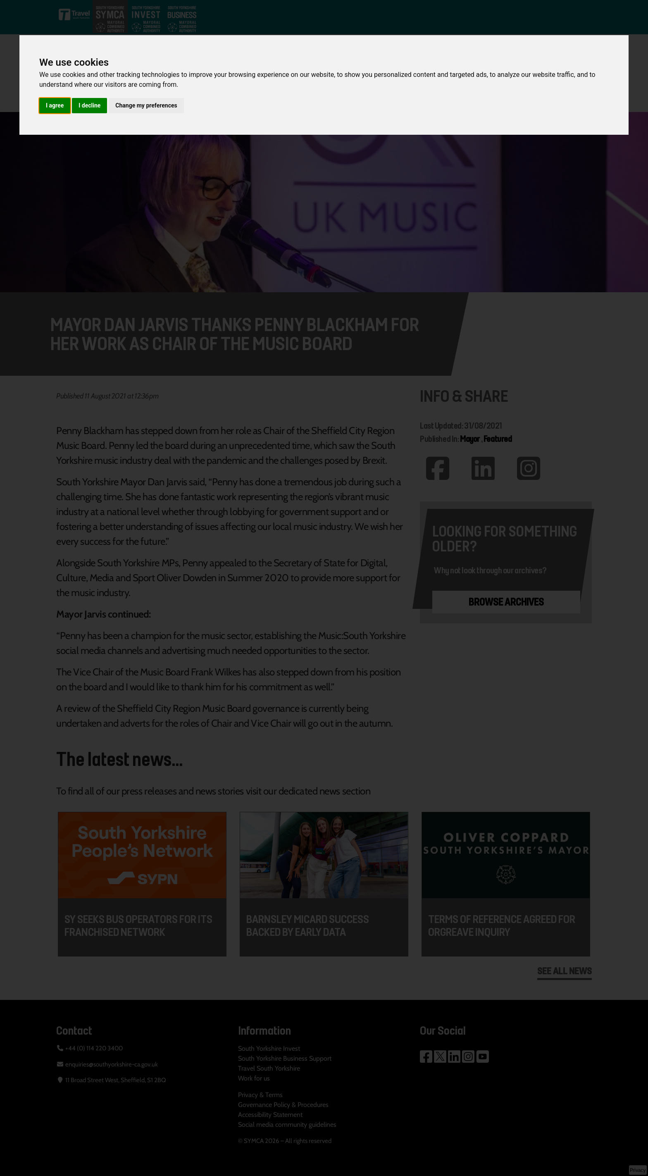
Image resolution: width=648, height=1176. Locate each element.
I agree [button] (55, 105)
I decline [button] (89, 105)
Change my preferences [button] (146, 105)
